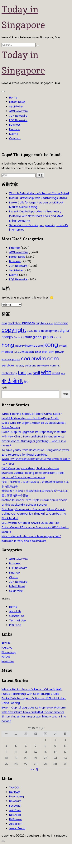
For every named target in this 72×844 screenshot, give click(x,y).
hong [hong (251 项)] (8, 345)
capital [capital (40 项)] (40, 323)
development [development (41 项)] (50, 331)
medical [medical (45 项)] (7, 352)
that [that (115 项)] (22, 372)
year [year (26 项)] (63, 373)
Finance (14, 129)
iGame (13, 134)
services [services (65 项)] (8, 365)
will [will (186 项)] (36, 373)
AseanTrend (17, 828)
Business (15, 125)
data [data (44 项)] (37, 331)
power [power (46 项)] (59, 352)
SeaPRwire (16, 106)
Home (13, 97)
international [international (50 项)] (34, 346)
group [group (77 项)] (48, 337)
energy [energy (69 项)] (7, 337)
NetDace (15, 815)
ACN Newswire (18, 111)
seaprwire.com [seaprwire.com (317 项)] (40, 358)
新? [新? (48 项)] (26, 382)
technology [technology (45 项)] (9, 373)
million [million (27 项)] (17, 351)
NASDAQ (7, 648)
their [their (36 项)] (29, 373)
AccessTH (15, 824)
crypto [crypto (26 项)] (30, 331)
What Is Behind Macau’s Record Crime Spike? (39, 193)
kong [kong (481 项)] (51, 345)
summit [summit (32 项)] (55, 365)
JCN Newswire (18, 116)
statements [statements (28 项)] (43, 365)
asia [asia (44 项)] (4, 323)
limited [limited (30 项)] (63, 345)
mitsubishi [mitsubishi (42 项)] (28, 352)
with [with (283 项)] (46, 372)
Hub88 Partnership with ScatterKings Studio (38, 198)
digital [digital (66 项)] (65, 330)
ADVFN (6, 643)
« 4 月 (34, 769)
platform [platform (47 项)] (48, 352)
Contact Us (16, 616)
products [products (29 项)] (7, 359)
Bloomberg (9, 652)
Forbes (6, 656)
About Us (15, 611)
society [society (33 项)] (20, 365)
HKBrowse (15, 819)
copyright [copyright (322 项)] (14, 329)
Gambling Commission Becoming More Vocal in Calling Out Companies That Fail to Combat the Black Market (34, 513)
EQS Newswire (18, 120)
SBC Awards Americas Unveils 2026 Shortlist (30, 523)
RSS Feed (15, 625)
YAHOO (14, 787)
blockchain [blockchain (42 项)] (15, 323)
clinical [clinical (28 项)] (49, 323)
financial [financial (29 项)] (19, 337)
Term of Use (17, 620)
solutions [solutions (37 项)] (30, 365)
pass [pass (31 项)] (38, 351)
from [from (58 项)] (28, 337)
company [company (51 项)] (61, 323)
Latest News (17, 102)
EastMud (15, 806)
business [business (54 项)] (28, 323)
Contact (15, 138)
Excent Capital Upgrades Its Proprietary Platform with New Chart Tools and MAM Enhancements (36, 216)
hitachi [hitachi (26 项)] (57, 337)
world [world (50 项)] (56, 373)
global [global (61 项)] (37, 337)
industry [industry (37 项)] (20, 346)
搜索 (4, 388)
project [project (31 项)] (16, 359)
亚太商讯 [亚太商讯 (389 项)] (12, 381)
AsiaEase (15, 810)
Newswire (8, 661)
